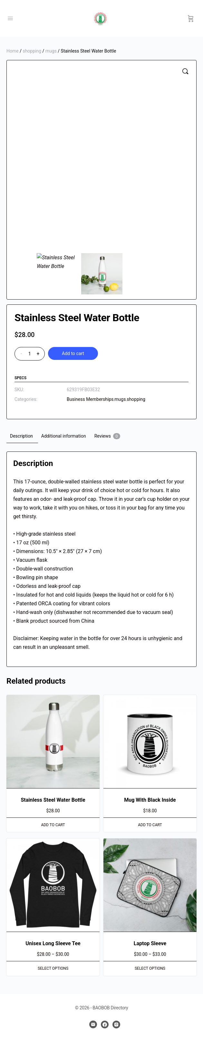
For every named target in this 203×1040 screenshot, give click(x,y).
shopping (32, 51)
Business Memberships (90, 399)
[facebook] (105, 1024)
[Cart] (191, 18)
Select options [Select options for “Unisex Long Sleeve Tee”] (53, 968)
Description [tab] (21, 436)
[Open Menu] (10, 18)
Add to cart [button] (53, 825)
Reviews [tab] (107, 436)
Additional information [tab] (63, 436)
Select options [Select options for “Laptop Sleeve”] (150, 968)
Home (12, 51)
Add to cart (73, 353)
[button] (185, 71)
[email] (93, 1024)
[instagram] (116, 1024)
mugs (51, 51)
